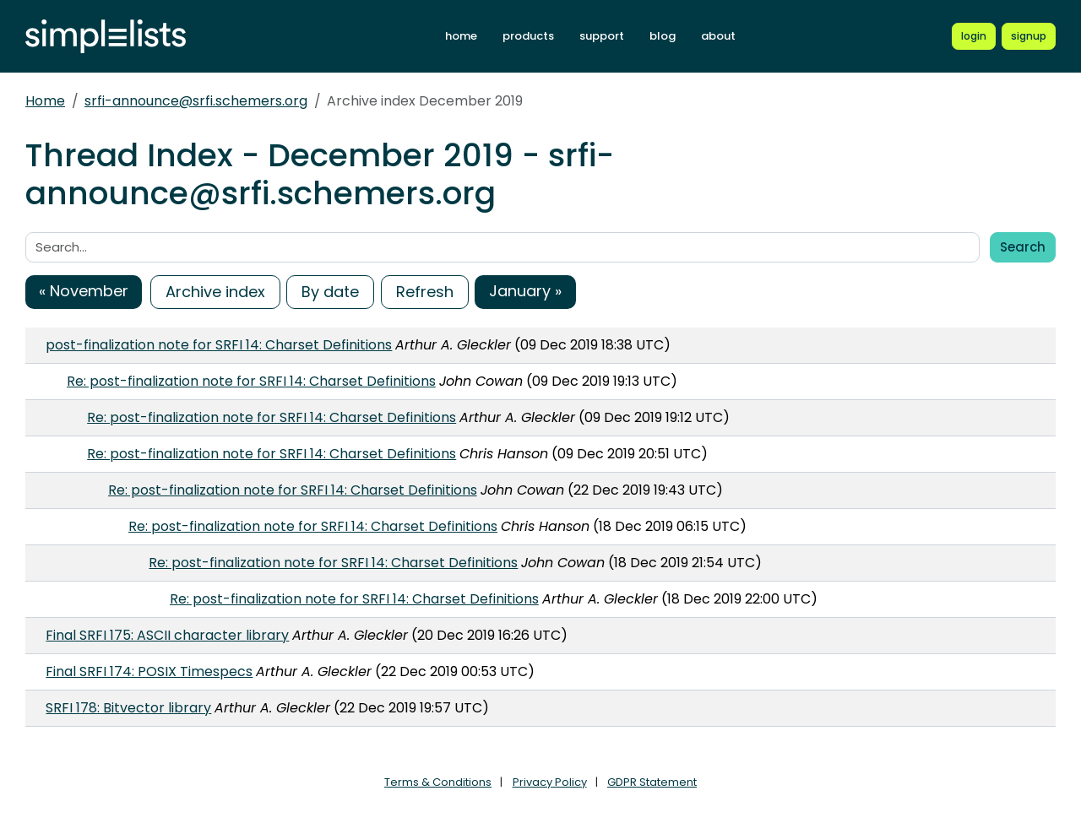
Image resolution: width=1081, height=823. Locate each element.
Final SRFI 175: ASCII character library (167, 635)
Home (45, 101)
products (528, 36)
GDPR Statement (652, 782)
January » (525, 290)
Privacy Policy (550, 782)
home (461, 36)
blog (662, 36)
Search (1023, 247)
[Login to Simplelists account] (974, 36)
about (718, 36)
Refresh (425, 291)
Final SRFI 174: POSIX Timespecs (149, 671)
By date (330, 291)
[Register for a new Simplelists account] (1029, 36)
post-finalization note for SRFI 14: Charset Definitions (219, 345)
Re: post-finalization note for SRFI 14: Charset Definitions (251, 381)
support (601, 36)
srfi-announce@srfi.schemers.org (195, 101)
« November (83, 290)
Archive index (215, 291)
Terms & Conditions (438, 782)
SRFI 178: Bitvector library (128, 707)
